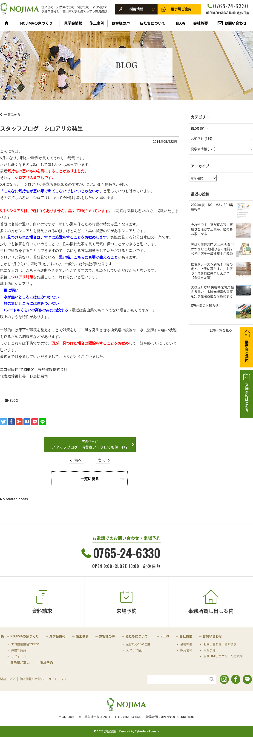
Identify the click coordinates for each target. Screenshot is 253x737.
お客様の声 (121, 23)
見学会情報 (73, 23)
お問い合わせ (235, 23)
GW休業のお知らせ (204, 305)
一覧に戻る (12, 114)
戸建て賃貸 (18, 650)
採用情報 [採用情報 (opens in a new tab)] (186, 650)
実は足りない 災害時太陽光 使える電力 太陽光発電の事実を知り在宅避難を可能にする (212, 291)
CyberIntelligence (147, 731)
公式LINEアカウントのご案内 (223, 656)
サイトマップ (57, 679)
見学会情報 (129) (203, 149)
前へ (78, 460)
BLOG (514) (199, 128)
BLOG (180, 23)
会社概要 (200, 23)
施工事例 (96, 23)
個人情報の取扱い (32, 679)
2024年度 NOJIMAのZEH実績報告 (212, 207)
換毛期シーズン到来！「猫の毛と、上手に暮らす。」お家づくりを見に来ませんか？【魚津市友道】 (212, 271)
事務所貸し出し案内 (211, 611)
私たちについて (152, 23)
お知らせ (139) (201, 139)
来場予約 (126, 611)
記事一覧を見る (221, 330)
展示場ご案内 (181, 9)
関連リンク (7, 679)
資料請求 (42, 611)
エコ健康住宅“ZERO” (25, 644)
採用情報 (136, 9)
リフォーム (18, 656)
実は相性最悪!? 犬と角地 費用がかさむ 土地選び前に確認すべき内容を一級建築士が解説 (212, 249)
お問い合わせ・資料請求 (220, 644)
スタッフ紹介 (135, 650)
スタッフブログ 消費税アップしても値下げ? (89, 447)
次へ (101, 460)
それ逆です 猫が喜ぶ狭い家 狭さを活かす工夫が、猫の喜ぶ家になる (212, 229)
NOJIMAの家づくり (36, 23)
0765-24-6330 (230, 6)
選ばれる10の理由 (138, 644)
